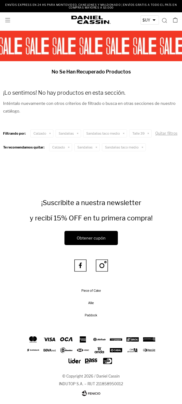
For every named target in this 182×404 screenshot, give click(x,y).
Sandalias (66, 133)
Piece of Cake (91, 290)
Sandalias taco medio (103, 133)
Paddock (91, 315)
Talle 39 (138, 133)
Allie (91, 303)
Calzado (39, 133)
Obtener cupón (91, 238)
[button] (164, 20)
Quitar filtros (166, 133)
